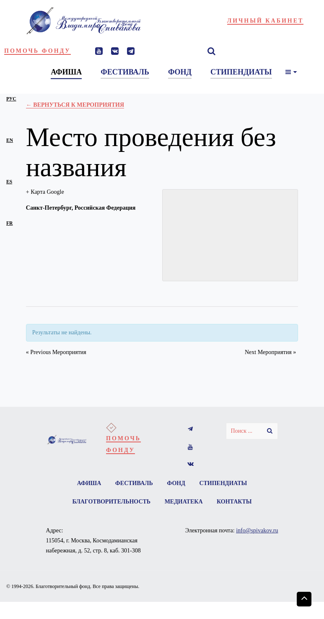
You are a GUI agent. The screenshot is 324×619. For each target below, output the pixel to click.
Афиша (89, 483)
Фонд (176, 483)
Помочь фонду (37, 51)
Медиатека (184, 501)
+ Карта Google (45, 192)
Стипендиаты (223, 483)
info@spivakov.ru (257, 530)
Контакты (234, 501)
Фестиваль (134, 483)
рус (11, 99)
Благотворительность (111, 501)
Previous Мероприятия (56, 352)
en (9, 140)
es (9, 182)
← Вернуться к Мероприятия (75, 105)
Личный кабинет (265, 21)
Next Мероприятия (270, 352)
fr (9, 223)
